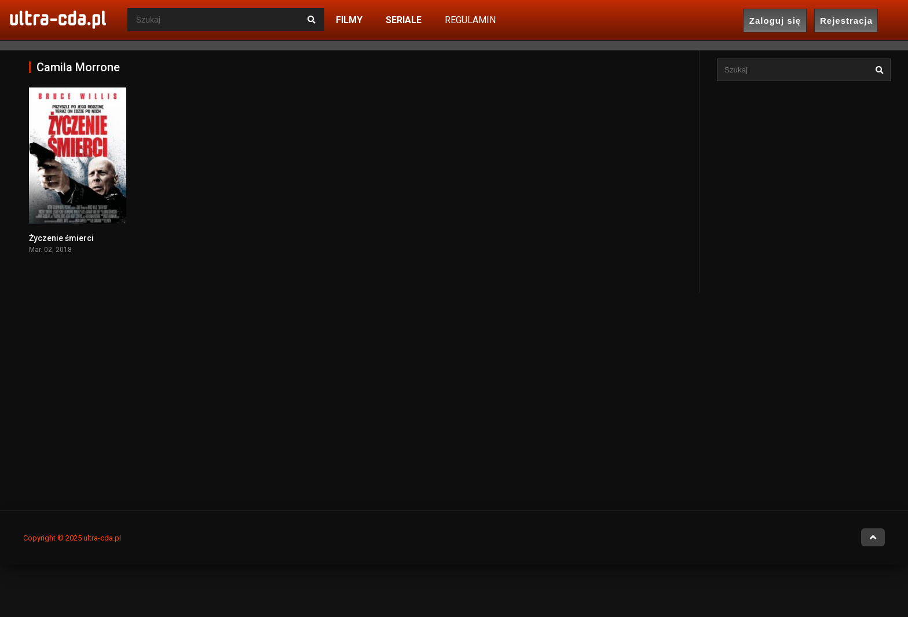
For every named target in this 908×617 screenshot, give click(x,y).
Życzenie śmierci (61, 238)
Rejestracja (846, 20)
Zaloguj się (775, 20)
